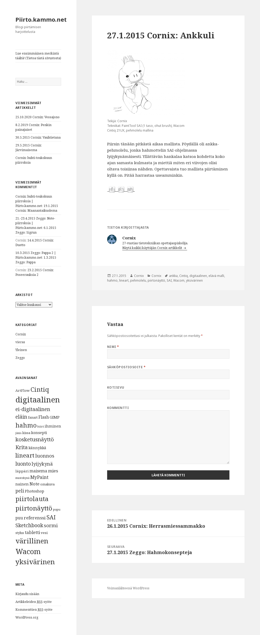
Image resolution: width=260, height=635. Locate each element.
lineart (24, 455)
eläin (21, 416)
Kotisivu (115, 387)
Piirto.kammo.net (41, 19)
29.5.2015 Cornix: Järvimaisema (28, 147)
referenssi (35, 518)
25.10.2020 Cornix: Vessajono (37, 117)
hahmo (26, 425)
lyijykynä (42, 464)
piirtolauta (32, 499)
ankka (173, 276)
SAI (51, 517)
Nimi (113, 347)
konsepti (39, 432)
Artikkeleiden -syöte (33, 602)
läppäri (22, 471)
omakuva (47, 484)
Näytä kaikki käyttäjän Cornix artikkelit (152, 248)
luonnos (44, 455)
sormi (51, 525)
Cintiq (40, 389)
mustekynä (22, 478)
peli (19, 491)
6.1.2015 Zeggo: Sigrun (35, 230)
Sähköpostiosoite (126, 367)
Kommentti (118, 408)
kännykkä (37, 447)
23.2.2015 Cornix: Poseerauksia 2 (34, 272)
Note (34, 484)
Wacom (28, 551)
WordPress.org (26, 617)
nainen (22, 483)
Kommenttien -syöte (34, 609)
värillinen (31, 540)
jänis (18, 433)
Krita (21, 447)
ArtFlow (22, 390)
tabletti (32, 532)
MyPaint (39, 477)
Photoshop (34, 491)
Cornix (20, 334)
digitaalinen (37, 399)
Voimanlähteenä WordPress (128, 588)
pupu (56, 509)
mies (53, 471)
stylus (19, 533)
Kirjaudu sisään (27, 594)
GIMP (55, 417)
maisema (38, 471)
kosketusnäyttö (34, 439)
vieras (20, 342)
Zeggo (20, 357)
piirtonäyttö (33, 508)
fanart (33, 417)
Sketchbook (29, 525)
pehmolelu (138, 280)
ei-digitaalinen (32, 409)
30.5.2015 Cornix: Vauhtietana (38, 137)
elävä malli (216, 276)
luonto (23, 463)
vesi (44, 532)
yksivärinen (35, 561)
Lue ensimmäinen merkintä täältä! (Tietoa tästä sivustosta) (38, 55)
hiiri (40, 426)
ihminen (53, 426)
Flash (43, 417)
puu (19, 518)
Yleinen (21, 350)
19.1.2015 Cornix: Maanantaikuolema (36, 208)
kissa (26, 432)
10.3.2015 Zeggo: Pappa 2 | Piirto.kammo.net (35, 255)
